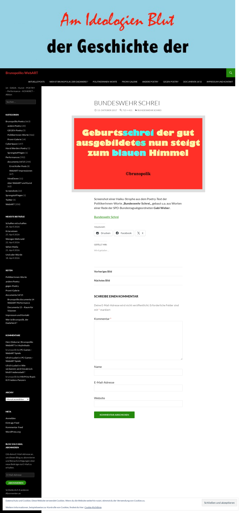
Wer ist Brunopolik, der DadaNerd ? (68, 81)
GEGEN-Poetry (14, 130)
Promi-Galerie (129, 81)
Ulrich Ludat (12, 357)
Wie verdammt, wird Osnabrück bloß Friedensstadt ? (19, 369)
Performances (12, 157)
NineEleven (13, 178)
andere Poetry (150, 81)
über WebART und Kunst (19, 183)
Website (99, 398)
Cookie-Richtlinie (93, 507)
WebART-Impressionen (20, 170)
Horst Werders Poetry (16, 148)
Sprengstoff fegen (16, 152)
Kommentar (102, 318)
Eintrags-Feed (12, 422)
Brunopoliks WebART (22, 73)
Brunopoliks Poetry (15, 121)
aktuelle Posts (36, 81)
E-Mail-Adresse (104, 382)
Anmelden (11, 418)
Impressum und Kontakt (220, 81)
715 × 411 (127, 110)
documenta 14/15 (192, 81)
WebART (10, 204)
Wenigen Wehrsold (15, 239)
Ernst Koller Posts (18, 166)
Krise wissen (12, 231)
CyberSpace (11, 143)
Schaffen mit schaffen (16, 223)
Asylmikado (24, 345)
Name (98, 366)
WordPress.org (13, 431)
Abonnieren (15, 482)
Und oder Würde (14, 254)
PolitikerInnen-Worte (105, 81)
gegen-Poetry (170, 81)
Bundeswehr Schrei (149, 110)
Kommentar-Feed (14, 427)
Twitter (9, 199)
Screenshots (12, 190)
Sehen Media (12, 246)
